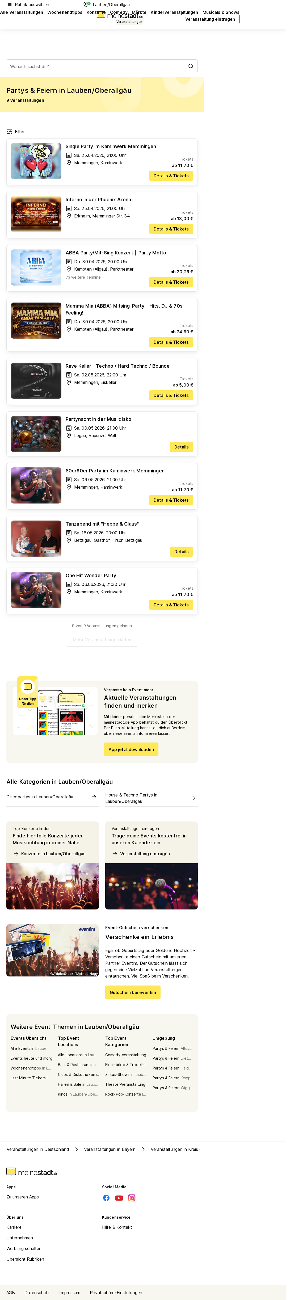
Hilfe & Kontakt (117, 1227)
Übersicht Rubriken (25, 1259)
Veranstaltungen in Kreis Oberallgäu (180, 1149)
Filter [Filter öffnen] (15, 131)
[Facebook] (106, 1198)
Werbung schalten (24, 1248)
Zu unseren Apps (22, 1197)
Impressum (69, 1292)
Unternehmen (19, 1237)
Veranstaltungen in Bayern (104, 1149)
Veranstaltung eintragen (141, 853)
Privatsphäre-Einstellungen (116, 1292)
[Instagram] (132, 1198)
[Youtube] (119, 1198)
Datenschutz (37, 1292)
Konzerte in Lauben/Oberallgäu (49, 853)
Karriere (14, 1227)
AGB (10, 1292)
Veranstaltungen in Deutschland (38, 1149)
